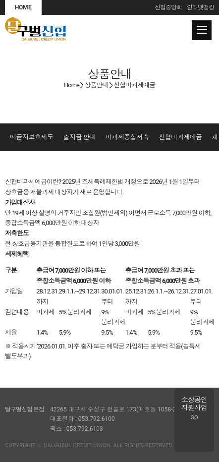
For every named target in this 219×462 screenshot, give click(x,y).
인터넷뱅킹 (200, 7)
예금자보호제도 (32, 137)
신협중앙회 (168, 7)
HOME (23, 7)
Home (71, 85)
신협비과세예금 (180, 137)
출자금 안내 (79, 137)
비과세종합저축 (127, 137)
